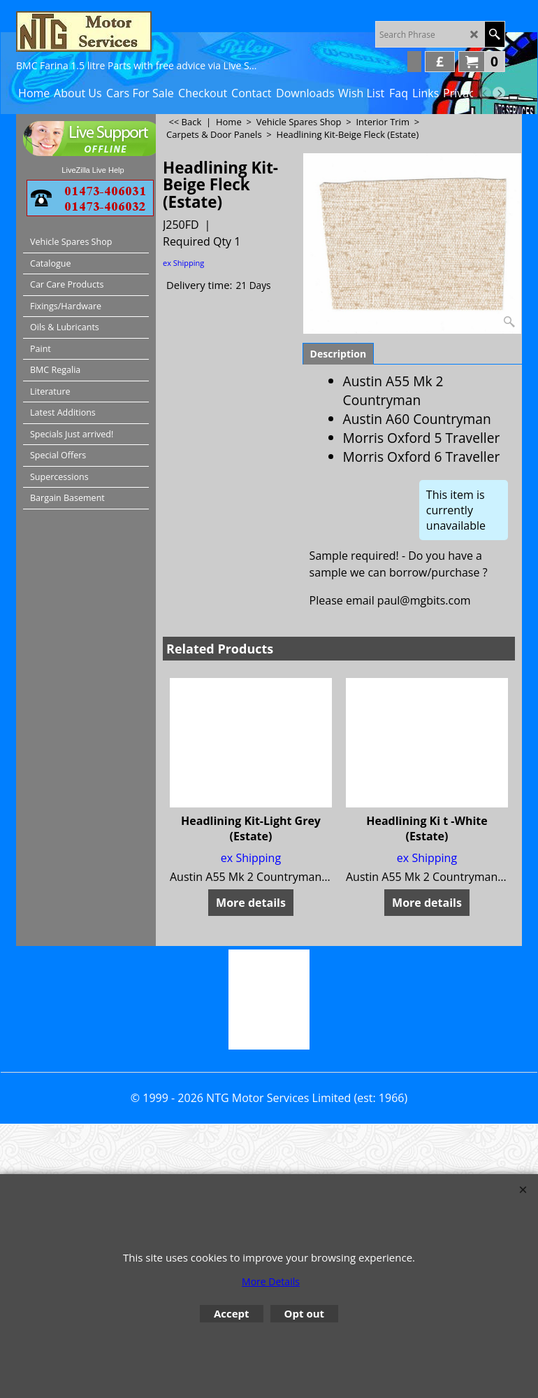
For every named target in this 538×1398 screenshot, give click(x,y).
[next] (499, 93)
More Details (271, 1281)
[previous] (485, 93)
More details (251, 902)
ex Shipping (183, 262)
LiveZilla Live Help (92, 170)
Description (338, 353)
